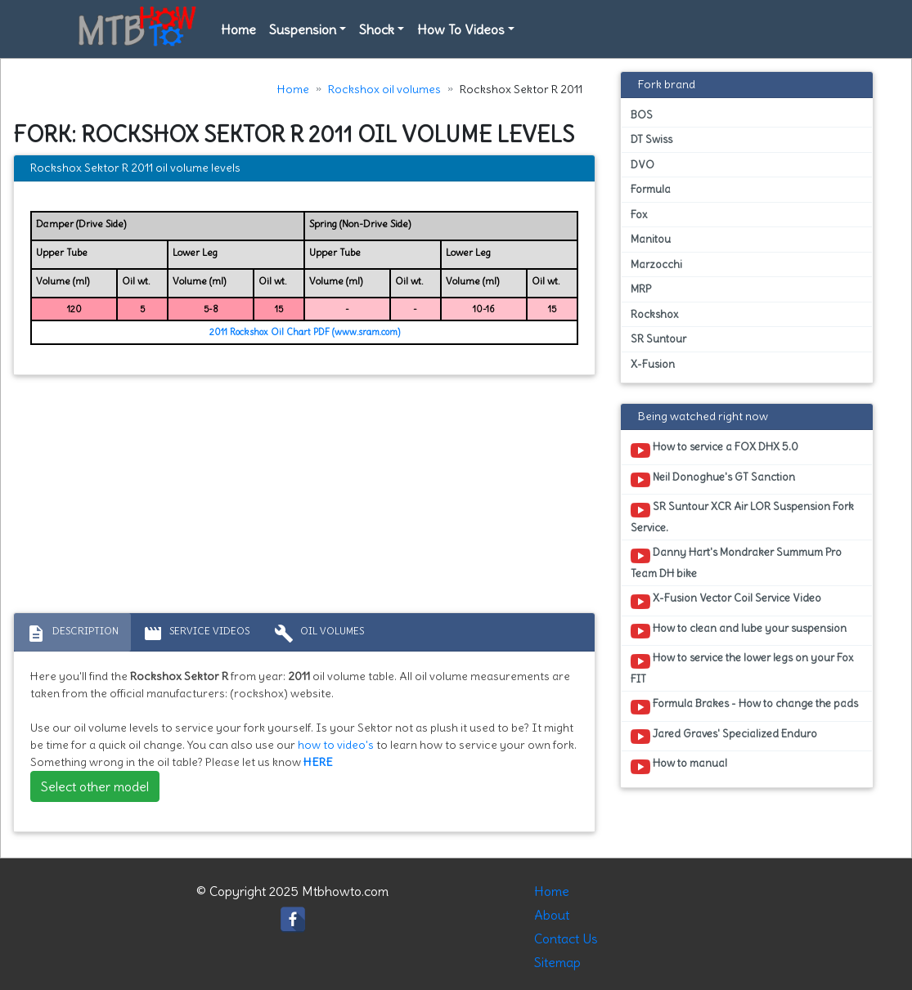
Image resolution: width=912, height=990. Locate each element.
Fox (639, 215)
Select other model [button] (95, 786)
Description (72, 633)
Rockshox (654, 314)
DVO (642, 165)
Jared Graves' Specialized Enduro (724, 736)
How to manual (679, 766)
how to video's (336, 744)
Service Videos (196, 633)
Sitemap (557, 962)
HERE (318, 762)
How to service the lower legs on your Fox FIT (742, 668)
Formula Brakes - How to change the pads (744, 706)
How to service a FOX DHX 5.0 (714, 449)
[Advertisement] (304, 497)
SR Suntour (658, 339)
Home (238, 29)
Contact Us (566, 938)
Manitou (651, 239)
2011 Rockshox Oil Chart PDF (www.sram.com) (304, 332)
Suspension (302, 29)
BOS (642, 115)
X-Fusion (653, 364)
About (551, 915)
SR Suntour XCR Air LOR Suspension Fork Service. (742, 516)
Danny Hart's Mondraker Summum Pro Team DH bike (736, 562)
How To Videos (461, 29)
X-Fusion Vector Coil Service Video (726, 601)
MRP (641, 289)
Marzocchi (656, 264)
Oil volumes (319, 633)
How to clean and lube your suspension (739, 631)
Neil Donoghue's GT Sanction (713, 480)
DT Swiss (651, 139)
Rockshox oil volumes (384, 89)
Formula (651, 189)
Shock (376, 29)
